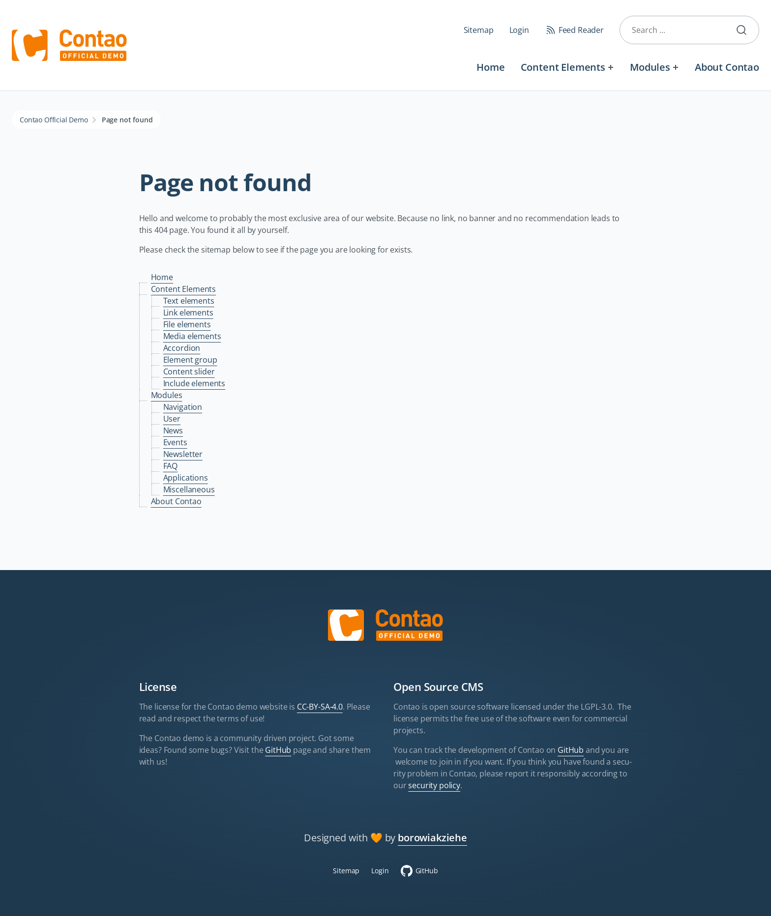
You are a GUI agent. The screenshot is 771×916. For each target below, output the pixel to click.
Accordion (182, 348)
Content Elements (563, 67)
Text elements (188, 300)
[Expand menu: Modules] (676, 67)
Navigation (182, 406)
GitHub (278, 749)
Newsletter (183, 454)
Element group (190, 359)
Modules (650, 67)
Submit (745, 30)
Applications (185, 477)
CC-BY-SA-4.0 (320, 706)
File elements (187, 324)
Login (519, 30)
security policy (434, 785)
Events (175, 442)
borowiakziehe (432, 837)
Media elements (192, 336)
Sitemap (479, 30)
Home (490, 67)
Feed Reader (581, 30)
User (171, 418)
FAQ (170, 465)
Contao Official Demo (54, 119)
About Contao (727, 67)
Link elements (188, 312)
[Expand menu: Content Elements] (611, 67)
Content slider (189, 371)
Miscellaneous (189, 489)
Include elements (194, 383)
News (173, 430)
